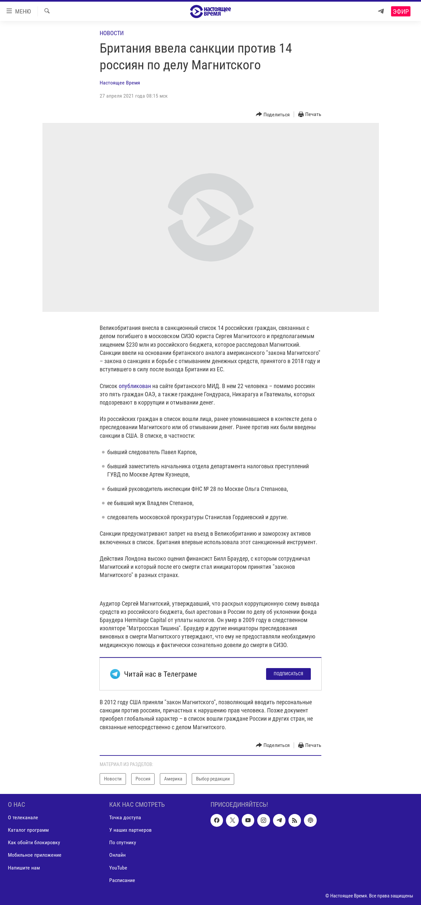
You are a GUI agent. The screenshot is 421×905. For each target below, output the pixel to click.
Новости (112, 33)
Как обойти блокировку (34, 842)
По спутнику (122, 842)
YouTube (118, 867)
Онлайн (117, 855)
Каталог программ (28, 830)
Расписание (122, 880)
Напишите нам (24, 867)
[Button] (273, 114)
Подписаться (288, 673)
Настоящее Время (120, 83)
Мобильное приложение (35, 855)
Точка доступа (125, 817)
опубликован (135, 386)
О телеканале (23, 817)
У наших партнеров (130, 830)
